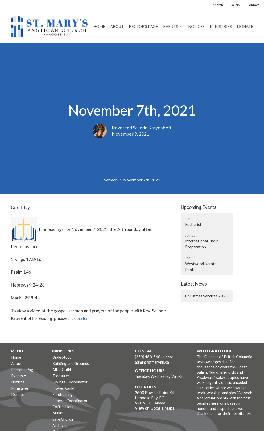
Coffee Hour (63, 406)
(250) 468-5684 (149, 356)
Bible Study (62, 357)
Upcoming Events (198, 207)
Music (57, 413)
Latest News (194, 284)
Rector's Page (143, 26)
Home (99, 26)
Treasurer (60, 375)
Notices (196, 26)
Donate (245, 26)
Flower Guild (63, 388)
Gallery (234, 5)
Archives (59, 425)
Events (173, 26)
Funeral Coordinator (70, 400)
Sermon (111, 179)
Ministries (221, 26)
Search (218, 5)
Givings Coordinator (70, 382)
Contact (253, 5)
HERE (82, 318)
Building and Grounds (70, 363)
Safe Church (62, 419)
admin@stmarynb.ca (152, 362)
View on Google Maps (154, 408)
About (117, 26)
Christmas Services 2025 (206, 296)
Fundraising (62, 394)
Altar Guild (61, 369)
